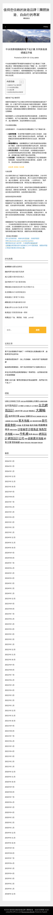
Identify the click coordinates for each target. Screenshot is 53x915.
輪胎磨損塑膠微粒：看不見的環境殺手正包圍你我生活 (25, 367)
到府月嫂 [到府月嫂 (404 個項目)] (23, 401)
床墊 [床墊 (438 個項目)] (31, 421)
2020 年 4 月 (9, 812)
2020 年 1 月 (9, 828)
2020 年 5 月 (9, 807)
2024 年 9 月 (9, 553)
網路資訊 (8, 302)
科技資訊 (8, 297)
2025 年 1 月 (9, 532)
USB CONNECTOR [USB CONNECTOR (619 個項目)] (12, 401)
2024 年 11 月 (10, 543)
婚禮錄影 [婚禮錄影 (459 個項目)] (22, 416)
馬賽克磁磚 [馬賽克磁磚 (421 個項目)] (34, 442)
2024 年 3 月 (9, 583)
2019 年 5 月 (9, 868)
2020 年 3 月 (9, 817)
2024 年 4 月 (9, 578)
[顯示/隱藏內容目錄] (20, 82)
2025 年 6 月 (9, 507)
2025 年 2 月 (9, 527)
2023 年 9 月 (9, 604)
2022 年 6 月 (9, 680)
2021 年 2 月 (9, 761)
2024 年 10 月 (10, 548)
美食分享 (8, 307)
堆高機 (21, 167)
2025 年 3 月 (9, 522)
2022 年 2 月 (9, 700)
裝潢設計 (8, 312)
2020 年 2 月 (9, 822)
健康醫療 (8, 267)
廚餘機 (10, 167)
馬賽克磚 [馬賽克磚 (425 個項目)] (40, 442)
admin (36, 58)
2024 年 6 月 (9, 568)
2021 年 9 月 (9, 726)
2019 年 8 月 (9, 853)
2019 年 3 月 (9, 878)
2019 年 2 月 (9, 884)
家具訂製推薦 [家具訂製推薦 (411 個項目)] (14, 421)
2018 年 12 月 (10, 894)
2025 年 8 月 (9, 497)
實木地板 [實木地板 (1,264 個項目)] (24, 420)
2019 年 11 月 (10, 838)
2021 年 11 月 (10, 716)
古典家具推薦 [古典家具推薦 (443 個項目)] (43, 401)
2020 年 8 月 (9, 792)
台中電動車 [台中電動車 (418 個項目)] (35, 405)
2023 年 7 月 (9, 614)
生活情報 (8, 292)
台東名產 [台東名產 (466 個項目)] (25, 411)
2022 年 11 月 (10, 654)
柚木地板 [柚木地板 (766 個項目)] (34, 425)
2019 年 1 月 (9, 889)
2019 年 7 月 (9, 858)
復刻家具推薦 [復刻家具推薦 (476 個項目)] (37, 421)
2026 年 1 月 (9, 471)
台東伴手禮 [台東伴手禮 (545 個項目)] (18, 411)
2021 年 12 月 (10, 710)
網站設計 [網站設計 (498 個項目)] (36, 434)
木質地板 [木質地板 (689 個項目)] (25, 425)
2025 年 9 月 (9, 492)
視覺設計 (8, 317)
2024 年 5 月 (9, 573)
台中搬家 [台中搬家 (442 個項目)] (21, 406)
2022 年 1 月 (9, 705)
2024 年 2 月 (9, 588)
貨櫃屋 (16, 167)
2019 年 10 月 (10, 843)
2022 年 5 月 (9, 685)
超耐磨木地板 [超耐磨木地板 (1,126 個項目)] (36, 438)
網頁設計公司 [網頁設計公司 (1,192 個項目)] (16, 438)
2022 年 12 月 (10, 649)
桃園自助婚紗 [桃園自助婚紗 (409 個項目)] (13, 429)
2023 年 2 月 (9, 639)
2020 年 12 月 (10, 772)
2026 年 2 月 (9, 466)
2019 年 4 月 (9, 873)
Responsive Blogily (28, 912)
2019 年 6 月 (9, 863)
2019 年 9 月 (9, 848)
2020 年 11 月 (10, 777)
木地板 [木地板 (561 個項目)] (18, 425)
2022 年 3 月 (9, 695)
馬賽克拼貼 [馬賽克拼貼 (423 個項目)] (27, 442)
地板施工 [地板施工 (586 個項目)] (32, 411)
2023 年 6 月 (9, 619)
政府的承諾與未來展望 (15, 92)
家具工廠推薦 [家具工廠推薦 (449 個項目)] (37, 416)
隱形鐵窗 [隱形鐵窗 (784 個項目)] (16, 442)
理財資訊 (8, 287)
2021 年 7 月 (9, 736)
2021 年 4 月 (9, 751)
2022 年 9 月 (9, 665)
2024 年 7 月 (9, 563)
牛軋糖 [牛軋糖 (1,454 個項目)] (24, 433)
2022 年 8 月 (9, 670)
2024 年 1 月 (9, 593)
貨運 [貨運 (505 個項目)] (26, 439)
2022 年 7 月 (9, 675)
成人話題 (8, 277)
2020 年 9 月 (9, 787)
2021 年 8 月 (9, 731)
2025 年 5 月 (9, 512)
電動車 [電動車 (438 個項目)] (22, 442)
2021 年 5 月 (9, 746)
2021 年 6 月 (9, 741)
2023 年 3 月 (9, 634)
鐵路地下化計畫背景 (14, 85)
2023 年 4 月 (9, 629)
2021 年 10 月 (10, 721)
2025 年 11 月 (10, 481)
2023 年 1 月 (9, 644)
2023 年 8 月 (9, 609)
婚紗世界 (8, 272)
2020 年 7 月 (9, 797)
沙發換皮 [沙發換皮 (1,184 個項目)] (33, 429)
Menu (45, 26)
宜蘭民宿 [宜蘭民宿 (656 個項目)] (29, 416)
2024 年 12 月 (10, 537)
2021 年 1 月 (9, 766)
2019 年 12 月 (10, 833)
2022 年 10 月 (10, 660)
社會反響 (11, 90)
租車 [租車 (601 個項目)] (30, 434)
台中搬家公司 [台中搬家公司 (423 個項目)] (28, 405)
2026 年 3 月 (9, 461)
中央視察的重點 (13, 87)
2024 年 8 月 (9, 558)
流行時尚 (8, 282)
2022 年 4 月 (9, 690)
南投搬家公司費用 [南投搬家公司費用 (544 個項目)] (32, 401)
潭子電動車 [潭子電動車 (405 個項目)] (16, 434)
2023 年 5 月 (9, 624)
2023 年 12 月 (10, 599)
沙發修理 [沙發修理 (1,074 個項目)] (23, 429)
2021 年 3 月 (9, 756)
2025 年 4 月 (9, 517)
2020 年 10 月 (10, 782)
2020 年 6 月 (9, 802)
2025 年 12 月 (10, 476)
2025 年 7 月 (9, 502)
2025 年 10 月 (10, 487)
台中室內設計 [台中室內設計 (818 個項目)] (11, 405)
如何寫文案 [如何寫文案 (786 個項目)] (14, 416)
